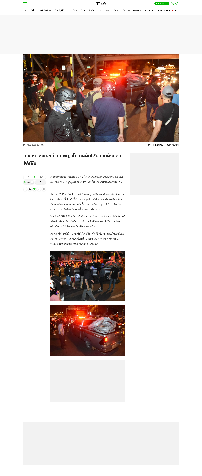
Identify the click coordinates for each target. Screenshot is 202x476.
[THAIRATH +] (163, 11)
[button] (25, 189)
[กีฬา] (82, 11)
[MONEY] (137, 11)
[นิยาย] (116, 11)
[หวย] (108, 11)
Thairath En (162, 4)
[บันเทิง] (91, 11)
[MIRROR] (149, 11)
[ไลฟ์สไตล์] (72, 11)
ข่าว (150, 145)
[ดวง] (100, 11)
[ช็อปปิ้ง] (126, 11)
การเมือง (159, 145)
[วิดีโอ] (33, 11)
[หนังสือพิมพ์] (45, 11)
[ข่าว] (25, 11)
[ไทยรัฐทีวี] (59, 11)
